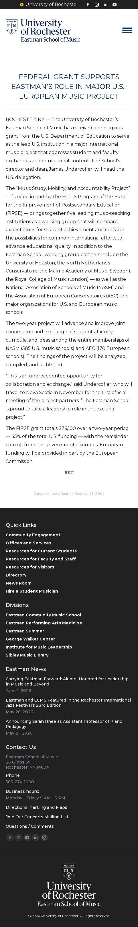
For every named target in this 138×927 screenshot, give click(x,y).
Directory (16, 575)
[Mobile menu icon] (127, 30)
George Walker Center (30, 639)
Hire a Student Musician (32, 591)
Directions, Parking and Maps (36, 807)
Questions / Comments (30, 826)
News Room (61, 493)
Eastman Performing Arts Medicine (44, 623)
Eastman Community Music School (43, 615)
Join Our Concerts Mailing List (37, 816)
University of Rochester (49, 4)
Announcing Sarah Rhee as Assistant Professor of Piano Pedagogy (64, 724)
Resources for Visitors (30, 567)
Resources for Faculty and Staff (41, 559)
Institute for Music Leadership (39, 647)
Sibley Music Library (27, 655)
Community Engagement (33, 534)
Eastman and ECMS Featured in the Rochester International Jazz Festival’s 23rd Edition (68, 703)
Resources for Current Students (41, 551)
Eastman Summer (25, 631)
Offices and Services (28, 543)
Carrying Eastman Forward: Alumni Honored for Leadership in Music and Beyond (67, 681)
